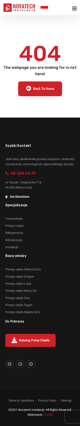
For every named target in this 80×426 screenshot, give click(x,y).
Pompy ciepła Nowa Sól (20, 290)
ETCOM (48, 414)
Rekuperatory (14, 232)
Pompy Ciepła (14, 225)
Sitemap (66, 400)
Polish (44, 6)
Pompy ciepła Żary (17, 298)
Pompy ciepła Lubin (18, 283)
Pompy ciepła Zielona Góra (23, 269)
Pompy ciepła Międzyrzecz (22, 312)
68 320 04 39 (20, 173)
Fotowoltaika (14, 218)
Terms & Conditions (21, 400)
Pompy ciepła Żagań (18, 305)
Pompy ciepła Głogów (19, 276)
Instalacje (11, 247)
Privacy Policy (47, 400)
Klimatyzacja (13, 240)
